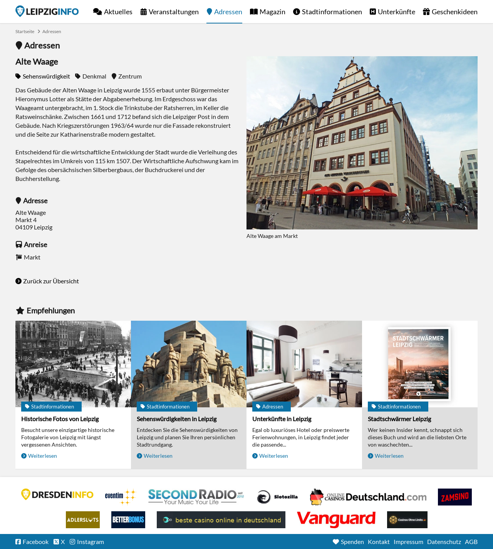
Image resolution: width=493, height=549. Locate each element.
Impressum (408, 541)
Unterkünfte (396, 11)
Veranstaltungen (174, 11)
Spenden (352, 541)
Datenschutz (444, 541)
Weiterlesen (42, 455)
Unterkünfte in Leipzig (281, 418)
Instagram (90, 541)
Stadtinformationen (332, 11)
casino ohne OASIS (336, 519)
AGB (471, 541)
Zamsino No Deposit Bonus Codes (455, 497)
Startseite (47, 11)
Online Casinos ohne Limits (407, 519)
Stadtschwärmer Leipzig (399, 418)
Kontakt (379, 541)
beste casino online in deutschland (221, 519)
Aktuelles (118, 11)
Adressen (228, 11)
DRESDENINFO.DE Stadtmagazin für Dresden (57, 494)
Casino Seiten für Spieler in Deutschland (277, 497)
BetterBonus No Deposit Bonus (128, 519)
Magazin (272, 11)
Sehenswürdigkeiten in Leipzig (176, 418)
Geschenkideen (455, 11)
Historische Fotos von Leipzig (60, 418)
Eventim (121, 497)
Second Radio (196, 497)
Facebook (36, 541)
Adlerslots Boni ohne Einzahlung (83, 519)
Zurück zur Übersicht (51, 281)
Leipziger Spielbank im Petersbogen (368, 497)
